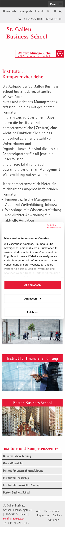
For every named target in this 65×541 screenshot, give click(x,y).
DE (48, 11)
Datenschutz (51, 511)
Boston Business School (32, 402)
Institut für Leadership (16, 478)
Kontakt (39, 11)
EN (54, 11)
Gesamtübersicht (13, 463)
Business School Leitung (17, 456)
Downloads (9, 11)
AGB (38, 511)
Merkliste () (54, 19)
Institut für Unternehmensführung (23, 470)
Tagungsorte (25, 11)
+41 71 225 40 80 (33, 19)
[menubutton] (56, 4)
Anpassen (32, 298)
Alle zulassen (32, 284)
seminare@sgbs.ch (13, 518)
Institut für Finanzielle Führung (32, 358)
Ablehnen (32, 312)
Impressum (43, 515)
